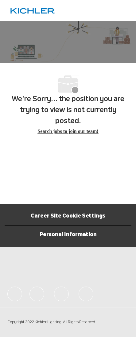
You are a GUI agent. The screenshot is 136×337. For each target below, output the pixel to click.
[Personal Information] (68, 235)
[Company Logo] (33, 10)
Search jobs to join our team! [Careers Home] (67, 131)
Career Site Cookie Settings (68, 216)
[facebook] (14, 294)
